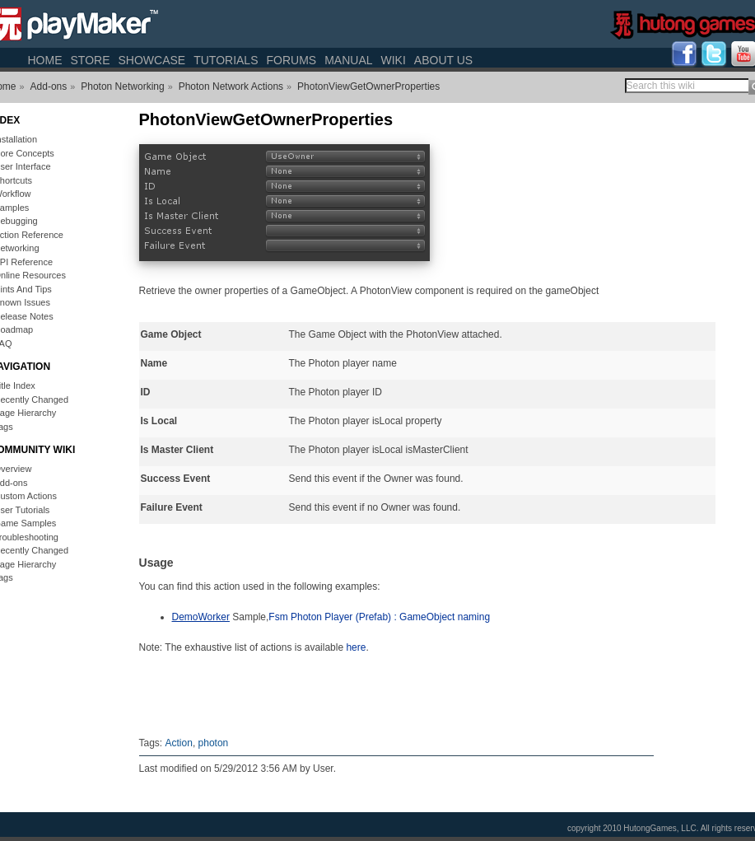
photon (213, 743)
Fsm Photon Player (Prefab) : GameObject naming (379, 617)
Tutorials (225, 60)
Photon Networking (122, 86)
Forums (291, 60)
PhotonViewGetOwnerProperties (368, 86)
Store (90, 60)
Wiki (393, 60)
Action (179, 743)
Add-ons (49, 86)
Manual (348, 60)
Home (45, 60)
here (356, 647)
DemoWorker (201, 617)
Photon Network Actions (231, 86)
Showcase (151, 60)
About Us (443, 60)
